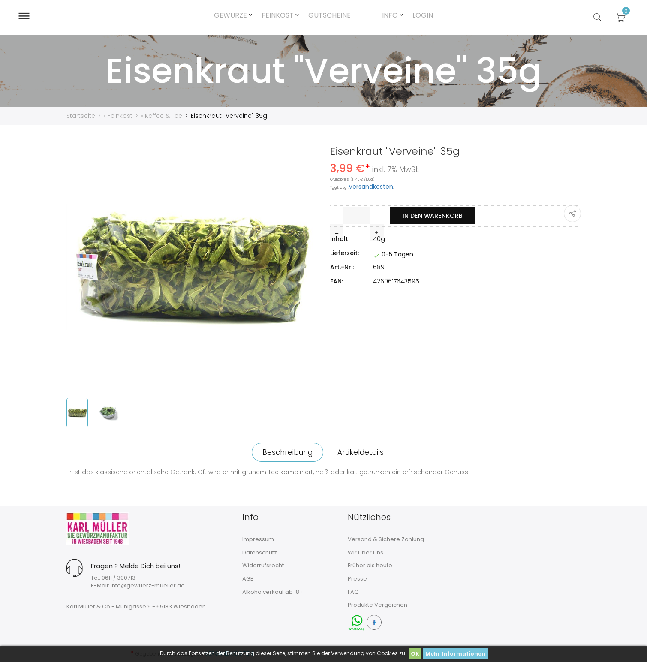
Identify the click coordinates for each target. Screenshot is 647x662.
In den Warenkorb (436, 215)
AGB (248, 579)
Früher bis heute (370, 565)
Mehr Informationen (455, 653)
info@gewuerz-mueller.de (148, 585)
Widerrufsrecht (263, 565)
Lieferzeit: (344, 253)
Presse (357, 579)
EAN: (336, 281)
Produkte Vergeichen (377, 605)
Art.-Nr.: (342, 267)
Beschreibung (285, 452)
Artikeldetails (363, 452)
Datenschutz (259, 552)
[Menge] (356, 215)
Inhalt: (339, 239)
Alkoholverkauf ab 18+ (272, 592)
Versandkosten (371, 186)
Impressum (258, 539)
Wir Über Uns (365, 552)
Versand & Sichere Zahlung (386, 539)
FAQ (353, 592)
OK (415, 653)
